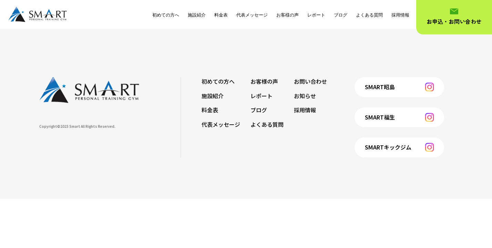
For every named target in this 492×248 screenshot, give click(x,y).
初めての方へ (165, 15)
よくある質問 (369, 15)
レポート (316, 15)
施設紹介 (197, 15)
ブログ (340, 15)
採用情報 (400, 15)
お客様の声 (287, 15)
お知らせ (305, 96)
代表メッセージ (252, 15)
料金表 (221, 15)
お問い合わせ (310, 81)
